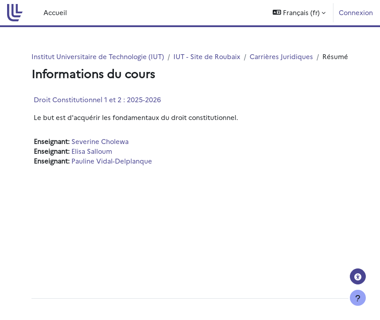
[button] (299, 12)
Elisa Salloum (91, 151)
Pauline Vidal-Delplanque (111, 160)
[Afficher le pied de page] (358, 298)
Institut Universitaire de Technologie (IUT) (97, 56)
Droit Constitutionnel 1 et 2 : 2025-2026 (97, 99)
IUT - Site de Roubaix (206, 56)
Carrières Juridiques (281, 56)
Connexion (356, 12)
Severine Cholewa (100, 141)
